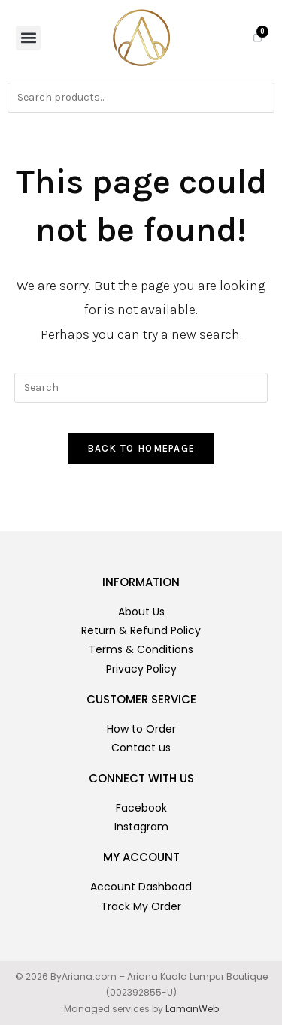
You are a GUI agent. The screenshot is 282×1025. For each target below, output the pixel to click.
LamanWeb (192, 1008)
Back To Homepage (141, 448)
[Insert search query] (141, 388)
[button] (28, 38)
